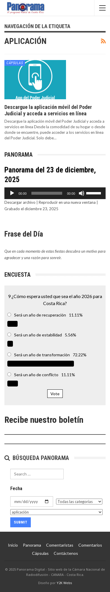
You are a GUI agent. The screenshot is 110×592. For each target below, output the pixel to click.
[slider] (46, 193)
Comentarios (90, 545)
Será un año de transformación (42, 354)
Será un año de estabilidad (38, 334)
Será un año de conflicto (36, 374)
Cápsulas (14, 63)
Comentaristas (59, 545)
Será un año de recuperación (40, 314)
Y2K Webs (64, 583)
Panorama (32, 545)
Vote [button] (55, 393)
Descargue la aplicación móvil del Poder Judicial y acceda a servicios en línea (48, 110)
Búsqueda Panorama (36, 457)
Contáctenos (66, 553)
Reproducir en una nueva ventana (67, 202)
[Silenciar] (81, 193)
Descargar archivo (19, 202)
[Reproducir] (12, 193)
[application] (55, 193)
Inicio (13, 545)
